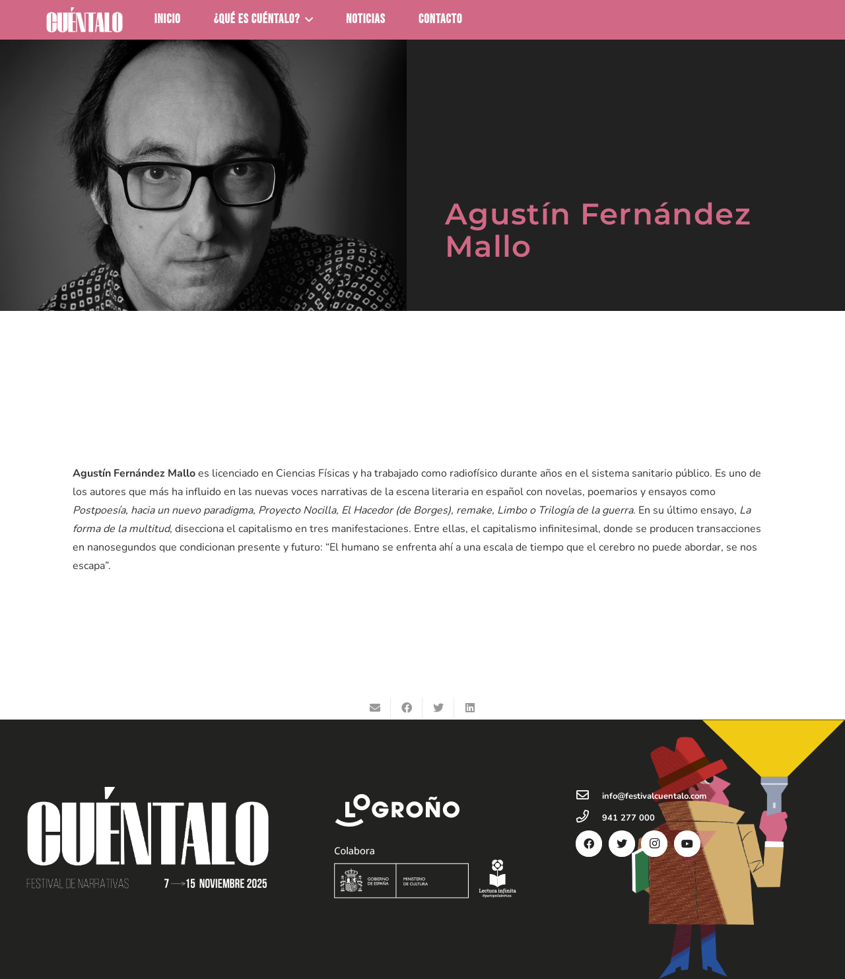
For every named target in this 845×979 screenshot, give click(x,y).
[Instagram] (654, 843)
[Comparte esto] (406, 707)
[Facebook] (589, 843)
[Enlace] (84, 20)
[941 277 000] (589, 818)
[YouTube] (687, 843)
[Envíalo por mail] (375, 707)
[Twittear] (438, 707)
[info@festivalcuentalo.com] (589, 796)
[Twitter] (622, 843)
